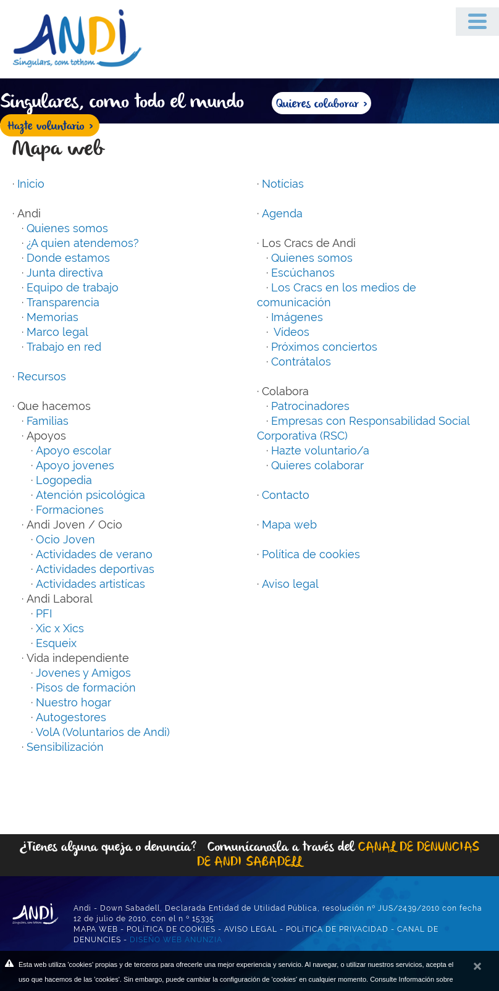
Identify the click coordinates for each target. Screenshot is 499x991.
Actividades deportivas (95, 568)
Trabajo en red (64, 346)
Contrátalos (301, 361)
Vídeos (290, 331)
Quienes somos (67, 228)
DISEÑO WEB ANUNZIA (176, 939)
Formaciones (70, 509)
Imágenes (297, 317)
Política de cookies (311, 554)
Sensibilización (65, 746)
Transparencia (63, 302)
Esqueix (56, 643)
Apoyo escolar (73, 450)
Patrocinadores (310, 405)
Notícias (283, 183)
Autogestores (71, 717)
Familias (48, 420)
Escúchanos (303, 272)
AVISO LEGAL (250, 929)
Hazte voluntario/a (320, 450)
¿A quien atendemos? (83, 242)
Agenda (282, 213)
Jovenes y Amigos (83, 672)
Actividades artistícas (90, 583)
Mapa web (289, 524)
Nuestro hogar (73, 702)
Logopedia (64, 480)
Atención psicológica (90, 494)
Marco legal (57, 331)
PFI (44, 613)
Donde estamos (68, 257)
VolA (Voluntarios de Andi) (103, 731)
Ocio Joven (65, 539)
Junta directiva (65, 272)
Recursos (41, 376)
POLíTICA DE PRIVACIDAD (337, 929)
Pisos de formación (86, 687)
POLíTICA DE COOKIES (171, 929)
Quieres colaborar (317, 465)
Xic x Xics (60, 628)
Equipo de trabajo (73, 287)
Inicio (30, 183)
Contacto (285, 494)
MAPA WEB (95, 929)
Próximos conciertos (324, 346)
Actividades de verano (94, 554)
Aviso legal (290, 583)
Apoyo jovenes (75, 465)
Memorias (52, 317)
